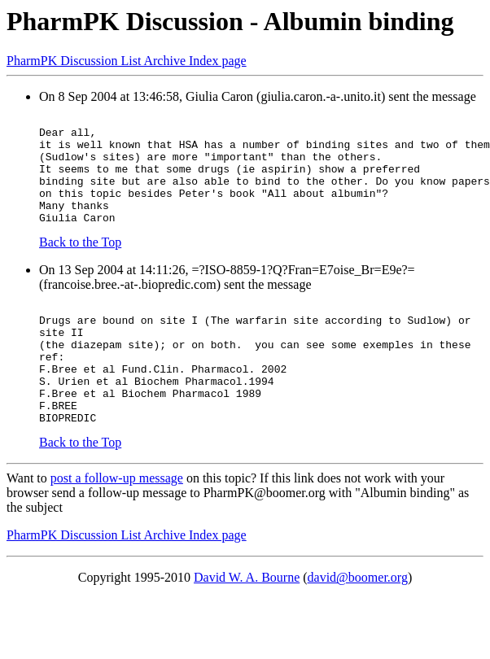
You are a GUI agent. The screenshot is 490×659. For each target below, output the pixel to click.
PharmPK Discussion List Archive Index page (127, 61)
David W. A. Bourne (247, 624)
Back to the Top (80, 264)
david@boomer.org (358, 624)
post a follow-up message (116, 524)
